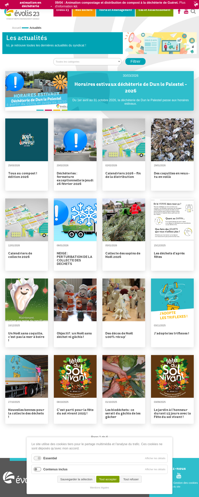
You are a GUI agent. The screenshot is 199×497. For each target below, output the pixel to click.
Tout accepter (108, 479)
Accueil (16, 27)
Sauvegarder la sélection (76, 479)
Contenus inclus (55, 469)
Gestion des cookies (185, 482)
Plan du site (174, 486)
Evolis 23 (62, 10)
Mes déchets (84, 10)
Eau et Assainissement (154, 10)
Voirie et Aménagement (115, 10)
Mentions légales (99, 487)
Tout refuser (131, 479)
